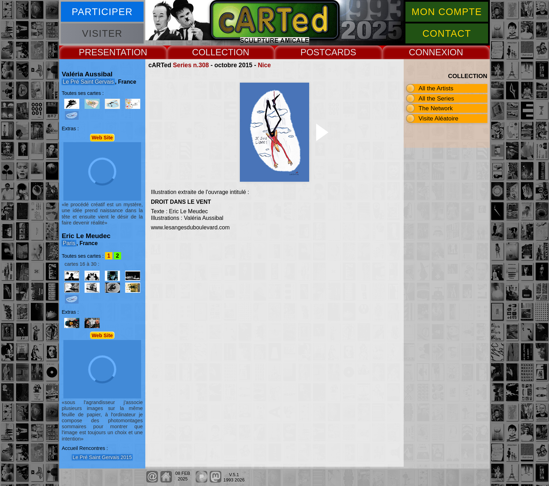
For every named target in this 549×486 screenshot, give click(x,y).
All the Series (436, 98)
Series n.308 (191, 65)
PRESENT (99, 52)
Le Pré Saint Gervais (88, 82)
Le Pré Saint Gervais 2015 (102, 457)
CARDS (340, 52)
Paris (69, 243)
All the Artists (435, 88)
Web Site (102, 137)
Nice (264, 65)
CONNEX (428, 52)
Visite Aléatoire (438, 118)
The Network (435, 108)
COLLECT (212, 52)
